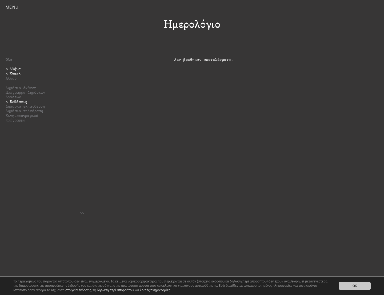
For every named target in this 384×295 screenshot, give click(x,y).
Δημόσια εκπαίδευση (25, 106)
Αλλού (11, 78)
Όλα (9, 59)
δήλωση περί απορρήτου (115, 290)
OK (355, 286)
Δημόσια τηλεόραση (24, 110)
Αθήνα (15, 68)
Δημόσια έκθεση (21, 87)
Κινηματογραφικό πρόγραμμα (22, 117)
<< (82, 212)
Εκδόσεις (18, 101)
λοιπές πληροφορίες (155, 290)
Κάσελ (15, 73)
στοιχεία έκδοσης (78, 290)
